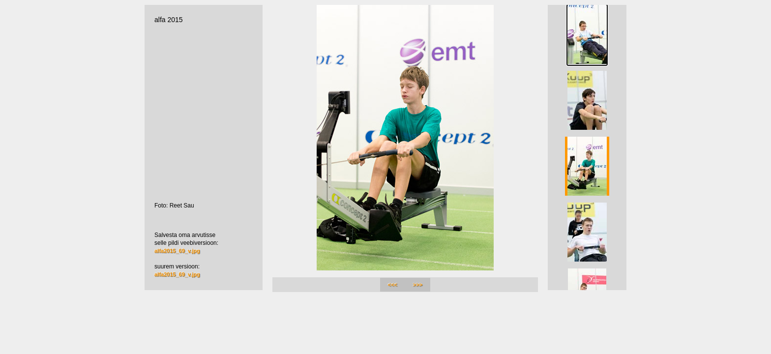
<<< (392, 285)
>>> (417, 285)
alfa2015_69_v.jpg (177, 251)
